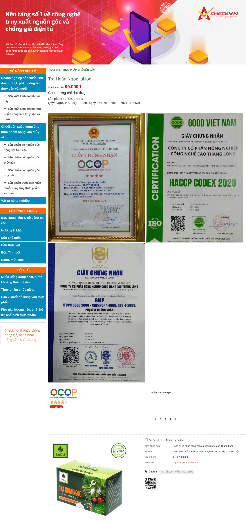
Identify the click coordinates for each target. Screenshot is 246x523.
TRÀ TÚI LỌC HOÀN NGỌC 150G (176, 471)
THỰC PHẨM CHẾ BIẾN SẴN (79, 70)
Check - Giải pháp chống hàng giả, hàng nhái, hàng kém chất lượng (23, 335)
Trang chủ (54, 70)
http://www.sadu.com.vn (185, 462)
